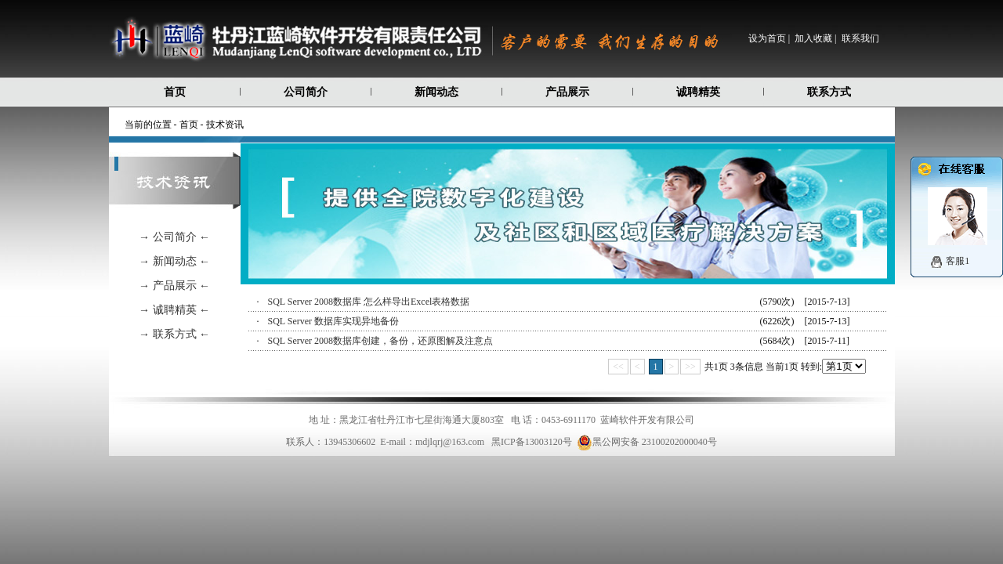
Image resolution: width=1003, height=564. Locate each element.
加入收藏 (813, 38)
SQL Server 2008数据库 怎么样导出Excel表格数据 (369, 301)
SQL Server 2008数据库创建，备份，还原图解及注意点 (381, 340)
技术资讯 (225, 124)
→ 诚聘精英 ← (174, 310)
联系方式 (829, 92)
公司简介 (306, 92)
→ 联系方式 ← (174, 334)
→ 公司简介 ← (174, 237)
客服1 (957, 260)
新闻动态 (436, 92)
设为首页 (767, 38)
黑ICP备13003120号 (531, 441)
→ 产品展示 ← (174, 285)
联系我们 (860, 38)
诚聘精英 (698, 92)
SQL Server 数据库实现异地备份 (334, 321)
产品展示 (567, 92)
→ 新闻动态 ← (174, 261)
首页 (175, 92)
